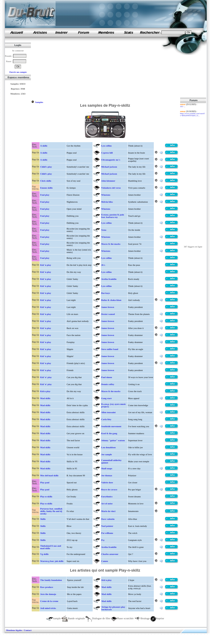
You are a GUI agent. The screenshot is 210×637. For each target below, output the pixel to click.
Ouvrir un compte (18, 72)
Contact (28, 630)
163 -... (183, 106)
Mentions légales (14, 630)
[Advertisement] (106, 69)
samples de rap (16, 32)
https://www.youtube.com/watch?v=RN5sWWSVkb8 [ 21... (192, 114)
